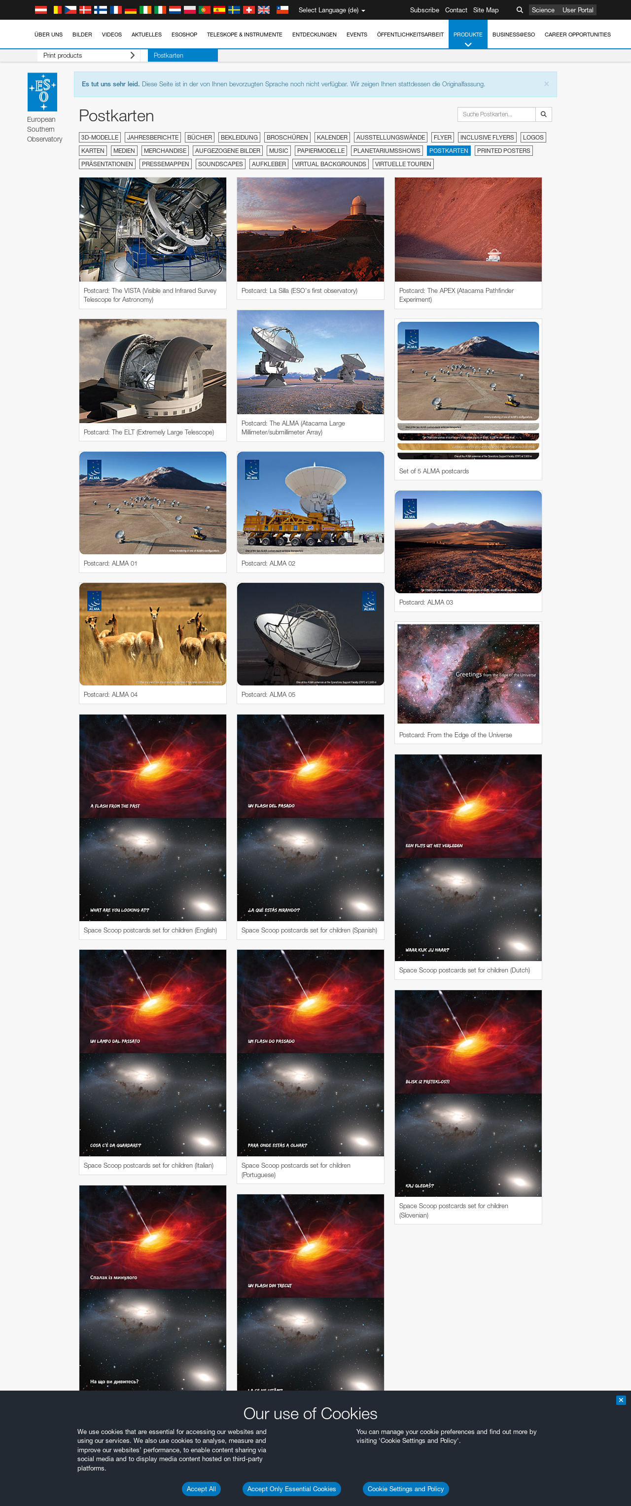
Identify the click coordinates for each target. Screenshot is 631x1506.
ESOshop (184, 34)
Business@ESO (513, 34)
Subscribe (424, 10)
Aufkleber (269, 164)
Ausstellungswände (390, 137)
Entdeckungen (314, 34)
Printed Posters (503, 150)
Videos (112, 34)
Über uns (49, 34)
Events (357, 34)
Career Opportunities (578, 34)
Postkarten (153, 55)
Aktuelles (147, 34)
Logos (533, 137)
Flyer (443, 137)
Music (278, 150)
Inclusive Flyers (487, 137)
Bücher (199, 137)
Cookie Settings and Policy (406, 1489)
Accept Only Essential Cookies (291, 1489)
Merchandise (165, 150)
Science (543, 10)
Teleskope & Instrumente (244, 34)
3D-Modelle (99, 137)
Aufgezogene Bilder (227, 150)
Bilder (82, 34)
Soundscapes (220, 164)
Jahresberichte (152, 137)
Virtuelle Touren (403, 164)
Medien (124, 150)
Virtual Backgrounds (330, 164)
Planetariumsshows (387, 150)
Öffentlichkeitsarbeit (410, 34)
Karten (93, 150)
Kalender (332, 137)
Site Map (486, 10)
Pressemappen (165, 164)
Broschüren (287, 137)
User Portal (578, 10)
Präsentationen (107, 164)
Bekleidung (239, 137)
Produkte (468, 40)
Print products (81, 55)
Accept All (201, 1489)
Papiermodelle (321, 150)
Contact (456, 10)
